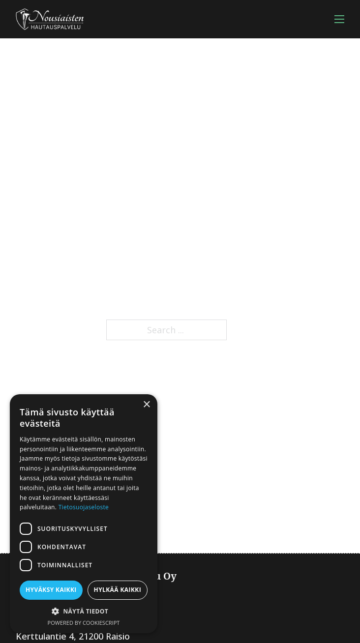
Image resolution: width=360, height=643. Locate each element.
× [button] (146, 405)
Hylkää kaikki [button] (117, 589)
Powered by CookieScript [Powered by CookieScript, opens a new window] (84, 622)
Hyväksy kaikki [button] (51, 589)
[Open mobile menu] (339, 19)
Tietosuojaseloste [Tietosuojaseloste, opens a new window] (84, 507)
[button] (84, 611)
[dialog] (83, 513)
